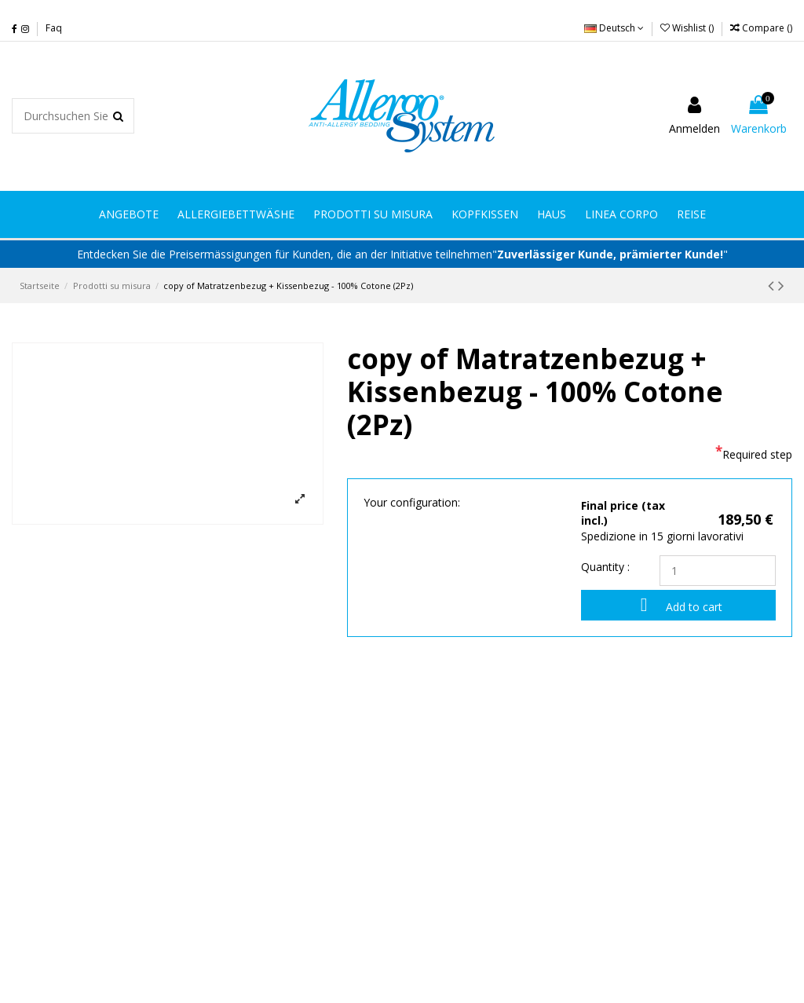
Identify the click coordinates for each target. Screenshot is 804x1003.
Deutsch (614, 28)
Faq (54, 28)
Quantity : (605, 566)
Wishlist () (688, 28)
